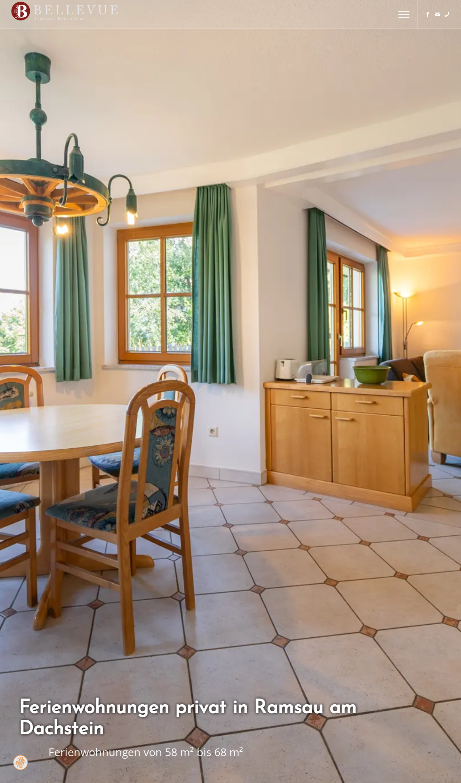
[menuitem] (401, 14)
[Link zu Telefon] (447, 14)
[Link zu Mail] (437, 14)
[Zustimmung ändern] (20, 762)
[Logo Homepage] (78, 14)
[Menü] (401, 14)
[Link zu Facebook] (428, 14)
